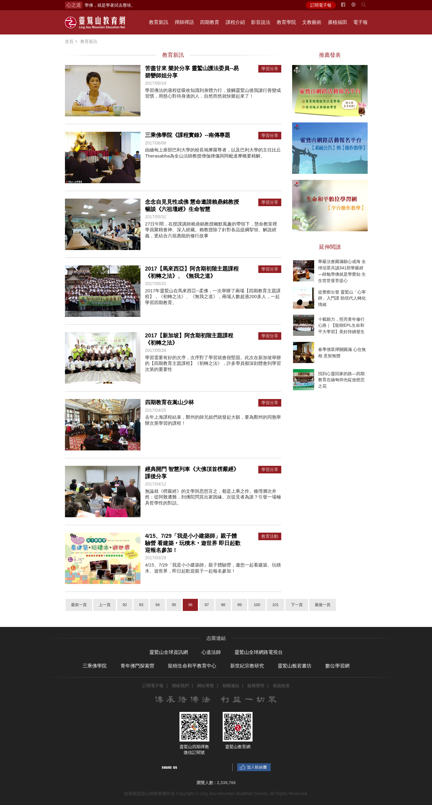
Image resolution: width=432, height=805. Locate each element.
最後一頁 (322, 604)
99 (239, 604)
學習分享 (269, 69)
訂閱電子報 (320, 5)
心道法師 (211, 652)
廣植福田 (337, 22)
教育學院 (286, 22)
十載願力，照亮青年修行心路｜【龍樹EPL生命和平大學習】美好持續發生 (341, 325)
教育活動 (269, 536)
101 (275, 604)
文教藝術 (311, 22)
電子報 (360, 22)
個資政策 (281, 685)
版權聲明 (255, 685)
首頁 (69, 41)
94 (157, 604)
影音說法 (260, 22)
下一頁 (297, 604)
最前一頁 (79, 604)
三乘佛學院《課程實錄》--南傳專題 (187, 135)
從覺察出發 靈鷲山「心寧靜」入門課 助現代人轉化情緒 (342, 298)
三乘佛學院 (94, 665)
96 (190, 604)
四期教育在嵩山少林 (169, 402)
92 (125, 604)
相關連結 (230, 685)
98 (223, 604)
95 (174, 604)
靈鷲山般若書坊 (294, 665)
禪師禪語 (184, 22)
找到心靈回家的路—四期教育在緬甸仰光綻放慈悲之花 (341, 379)
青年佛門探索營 (137, 665)
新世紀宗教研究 (247, 665)
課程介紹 (235, 22)
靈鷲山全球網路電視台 (258, 652)
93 (141, 604)
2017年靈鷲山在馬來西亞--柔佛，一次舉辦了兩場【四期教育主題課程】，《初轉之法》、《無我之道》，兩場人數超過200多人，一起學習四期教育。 (213, 296)
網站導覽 (205, 685)
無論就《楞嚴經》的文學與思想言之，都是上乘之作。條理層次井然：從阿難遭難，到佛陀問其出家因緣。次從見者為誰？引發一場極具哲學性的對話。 (213, 497)
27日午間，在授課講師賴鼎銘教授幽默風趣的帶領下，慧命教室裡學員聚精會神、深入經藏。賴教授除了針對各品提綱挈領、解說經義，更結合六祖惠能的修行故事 (211, 229)
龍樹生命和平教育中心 (192, 665)
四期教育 (209, 22)
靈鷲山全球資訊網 (168, 652)
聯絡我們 (180, 685)
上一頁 (105, 604)
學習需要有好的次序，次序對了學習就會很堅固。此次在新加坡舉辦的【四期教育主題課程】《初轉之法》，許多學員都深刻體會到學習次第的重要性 (213, 363)
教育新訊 (158, 22)
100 (257, 604)
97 (207, 604)
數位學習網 (337, 665)
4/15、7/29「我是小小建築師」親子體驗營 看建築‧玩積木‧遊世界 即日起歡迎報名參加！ (192, 543)
